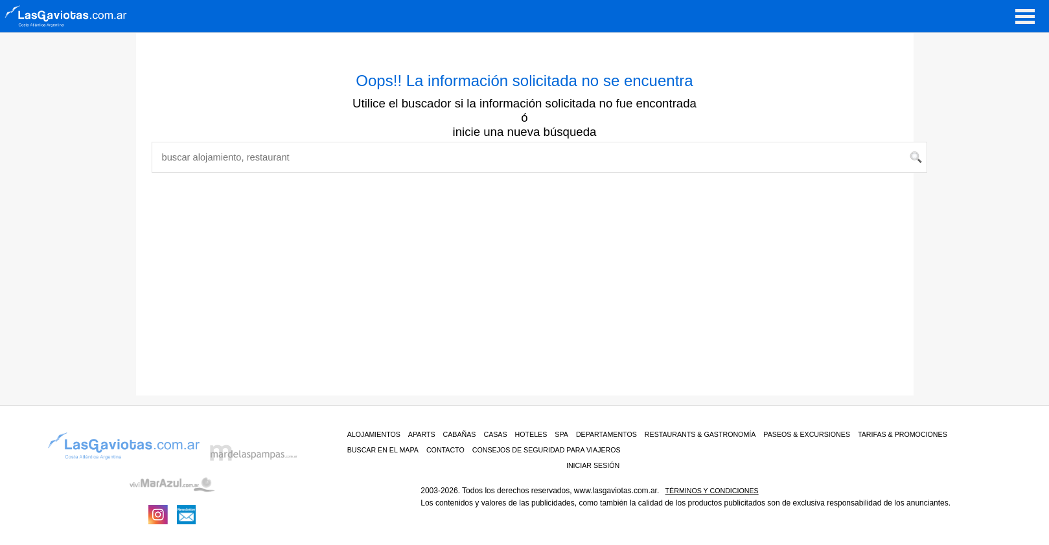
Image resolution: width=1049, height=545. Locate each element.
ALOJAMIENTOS (373, 434)
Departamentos (606, 434)
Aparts (421, 434)
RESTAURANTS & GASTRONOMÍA (700, 434)
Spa (561, 434)
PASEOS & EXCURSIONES (806, 434)
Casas (495, 434)
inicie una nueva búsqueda (525, 132)
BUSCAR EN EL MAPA (383, 450)
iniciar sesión (592, 465)
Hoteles (531, 434)
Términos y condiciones (712, 491)
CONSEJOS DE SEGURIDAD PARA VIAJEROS (546, 450)
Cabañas (459, 434)
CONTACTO (445, 450)
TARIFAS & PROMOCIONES (902, 434)
